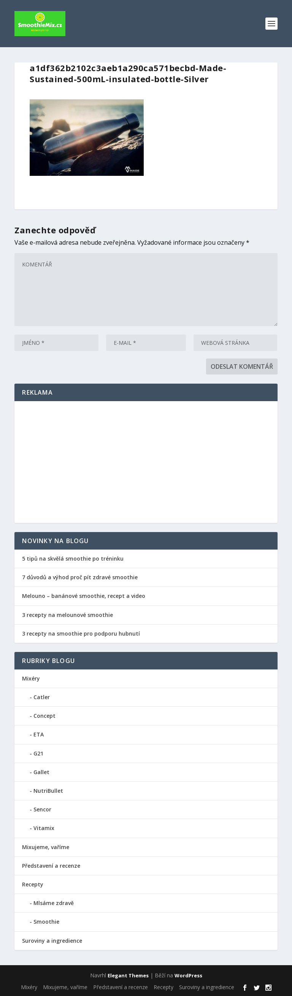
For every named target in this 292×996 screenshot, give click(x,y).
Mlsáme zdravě (53, 903)
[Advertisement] (146, 462)
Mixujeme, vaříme (45, 847)
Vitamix (43, 828)
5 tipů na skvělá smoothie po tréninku (73, 558)
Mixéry (31, 678)
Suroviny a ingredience (52, 940)
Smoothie (46, 921)
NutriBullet (48, 790)
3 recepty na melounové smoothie (67, 614)
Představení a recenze (51, 865)
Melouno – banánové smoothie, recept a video (83, 595)
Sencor (42, 809)
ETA (38, 734)
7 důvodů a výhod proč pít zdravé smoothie (80, 577)
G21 (38, 753)
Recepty (32, 884)
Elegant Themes (128, 975)
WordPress (188, 975)
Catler (41, 697)
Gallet (41, 772)
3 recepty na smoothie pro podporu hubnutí (81, 633)
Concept (44, 715)
